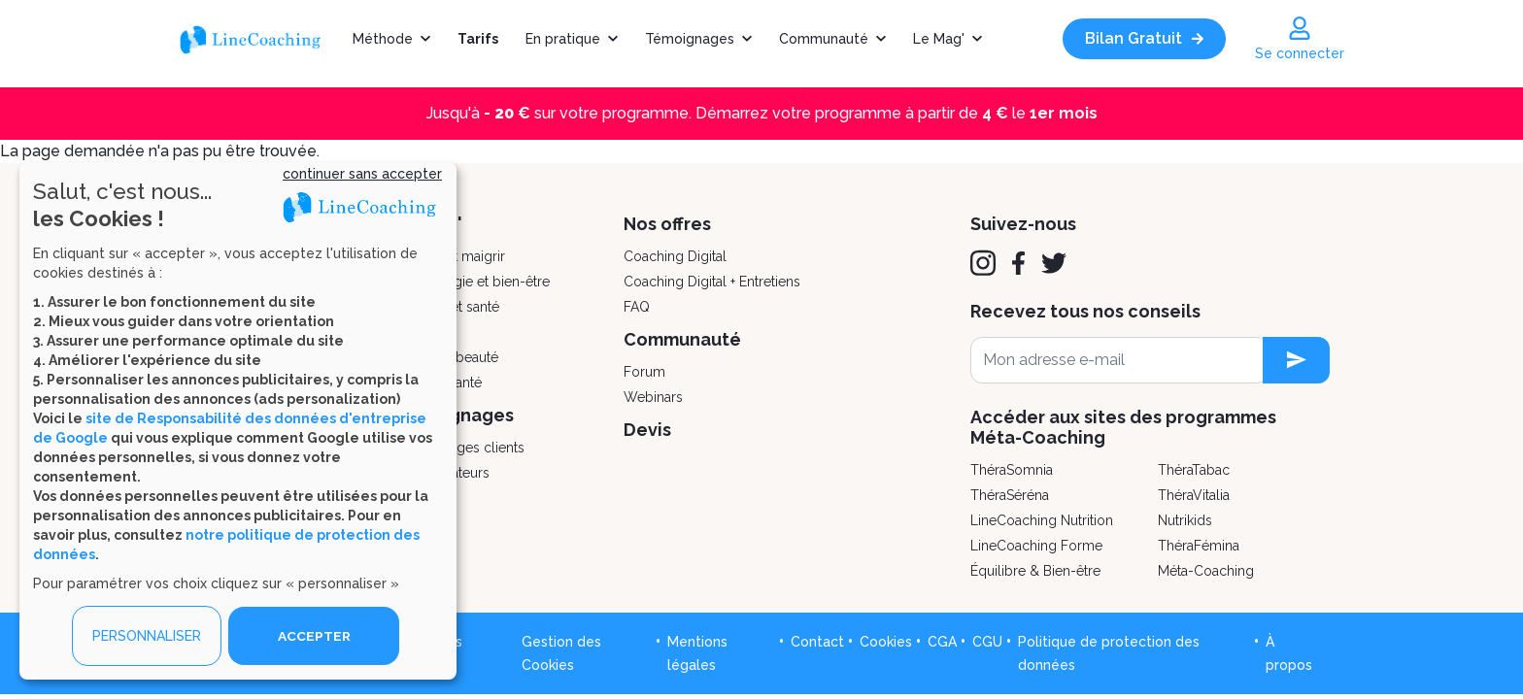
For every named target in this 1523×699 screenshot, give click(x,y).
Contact (817, 641)
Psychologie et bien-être (472, 281)
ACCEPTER (314, 636)
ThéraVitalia (1194, 495)
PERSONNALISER (146, 636)
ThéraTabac (1194, 470)
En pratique (562, 39)
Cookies (886, 641)
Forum (644, 372)
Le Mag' (939, 39)
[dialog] (238, 421)
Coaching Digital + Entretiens (712, 281)
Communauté (823, 39)
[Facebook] (1018, 263)
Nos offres (667, 224)
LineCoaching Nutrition (1041, 520)
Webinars (653, 397)
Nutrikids (1185, 520)
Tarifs (477, 39)
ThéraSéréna (1009, 495)
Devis (647, 429)
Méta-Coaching (1206, 571)
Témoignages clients (459, 447)
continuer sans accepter (362, 174)
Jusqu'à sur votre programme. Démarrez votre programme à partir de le (762, 113)
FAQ (637, 307)
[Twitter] (1053, 263)
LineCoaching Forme (1036, 545)
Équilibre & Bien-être (1035, 571)
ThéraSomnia (1011, 470)
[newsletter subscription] (1296, 360)
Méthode (383, 39)
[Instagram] (983, 263)
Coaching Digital (675, 256)
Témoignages (689, 39)
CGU (987, 641)
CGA (942, 641)
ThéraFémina (1198, 545)
